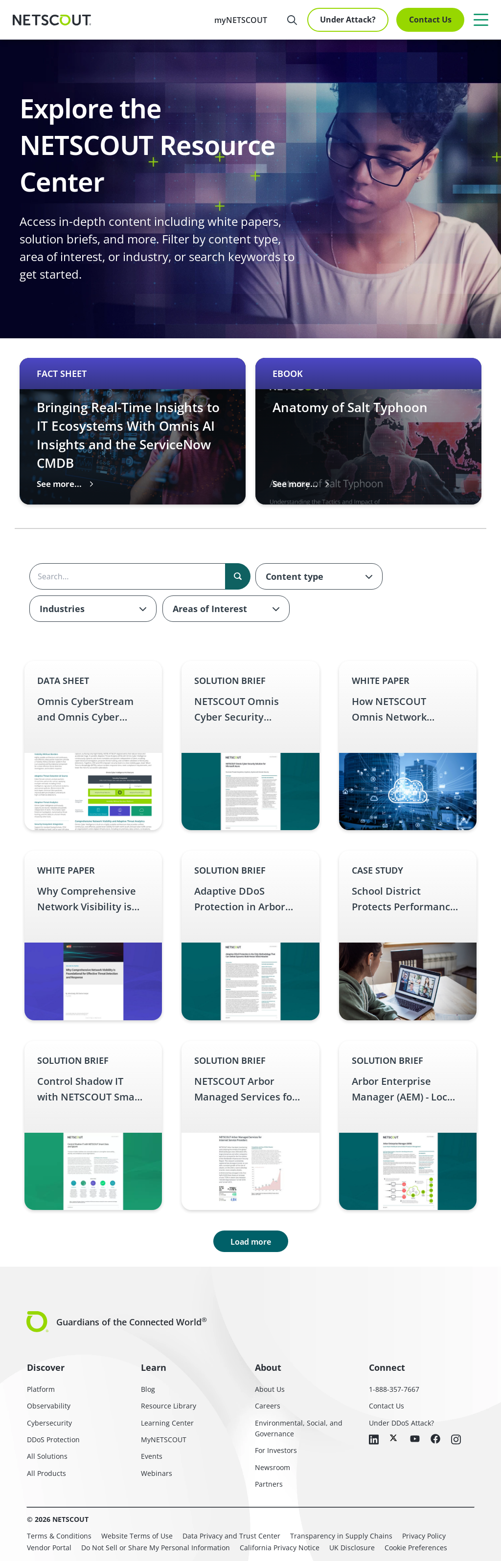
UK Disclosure (352, 1547)
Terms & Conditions (59, 1535)
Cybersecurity (49, 1423)
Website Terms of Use (137, 1535)
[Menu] (481, 19)
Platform (41, 1389)
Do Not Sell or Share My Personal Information (155, 1547)
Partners (269, 1484)
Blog (148, 1389)
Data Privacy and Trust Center (231, 1535)
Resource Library (168, 1405)
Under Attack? (348, 19)
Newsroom (272, 1467)
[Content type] (319, 576)
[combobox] (319, 576)
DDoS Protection (53, 1439)
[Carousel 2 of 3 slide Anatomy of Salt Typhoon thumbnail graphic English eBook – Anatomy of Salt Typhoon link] (368, 431)
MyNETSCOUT (163, 1439)
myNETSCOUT (240, 20)
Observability (48, 1405)
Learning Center (167, 1423)
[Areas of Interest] (226, 608)
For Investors (276, 1450)
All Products (46, 1473)
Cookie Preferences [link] (416, 1547)
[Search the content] (139, 576)
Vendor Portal (49, 1547)
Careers (267, 1405)
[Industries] (93, 608)
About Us (270, 1389)
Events (151, 1456)
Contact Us (430, 19)
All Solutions (47, 1456)
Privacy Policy (424, 1535)
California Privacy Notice (279, 1547)
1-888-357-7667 (394, 1389)
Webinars (156, 1473)
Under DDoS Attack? (401, 1423)
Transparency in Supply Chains (341, 1535)
